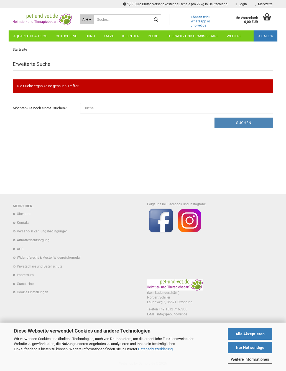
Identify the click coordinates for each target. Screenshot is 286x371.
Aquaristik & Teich (30, 36)
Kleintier (130, 36)
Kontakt (23, 223)
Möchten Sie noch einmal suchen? (40, 108)
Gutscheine (66, 36)
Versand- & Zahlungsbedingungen (42, 231)
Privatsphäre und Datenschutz (39, 266)
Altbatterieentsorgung (33, 240)
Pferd (153, 36)
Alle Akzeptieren (250, 334)
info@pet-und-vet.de (172, 314)
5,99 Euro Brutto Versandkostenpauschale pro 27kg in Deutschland (175, 4)
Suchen (243, 123)
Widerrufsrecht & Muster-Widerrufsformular (49, 258)
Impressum (25, 275)
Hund (90, 36)
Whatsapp (198, 21)
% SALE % (265, 36)
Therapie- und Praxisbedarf (192, 36)
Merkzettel (264, 4)
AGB (20, 249)
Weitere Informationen (250, 359)
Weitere (234, 36)
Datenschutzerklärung (155, 349)
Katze (108, 36)
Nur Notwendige (250, 347)
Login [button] (241, 4)
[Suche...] (87, 19)
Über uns (23, 214)
